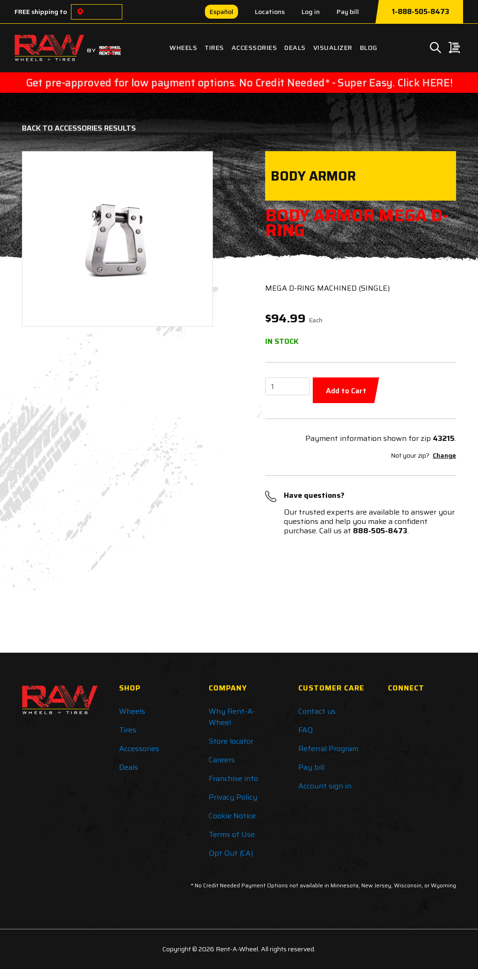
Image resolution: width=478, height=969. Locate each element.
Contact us (317, 711)
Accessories (254, 47)
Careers (222, 760)
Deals (295, 47)
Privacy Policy (233, 797)
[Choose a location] (80, 12)
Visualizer (332, 47)
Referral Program (328, 748)
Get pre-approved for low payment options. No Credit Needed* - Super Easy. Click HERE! (239, 82)
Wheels (183, 47)
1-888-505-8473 (420, 11)
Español (221, 12)
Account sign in (324, 786)
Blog (369, 47)
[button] (44, 239)
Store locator (231, 741)
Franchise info (233, 778)
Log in (311, 12)
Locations (270, 12)
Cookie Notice (232, 816)
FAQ (305, 730)
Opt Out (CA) (231, 853)
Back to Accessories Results (79, 128)
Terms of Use (232, 834)
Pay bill (348, 12)
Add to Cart (346, 391)
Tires (214, 47)
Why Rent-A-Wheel (232, 716)
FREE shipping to (40, 12)
